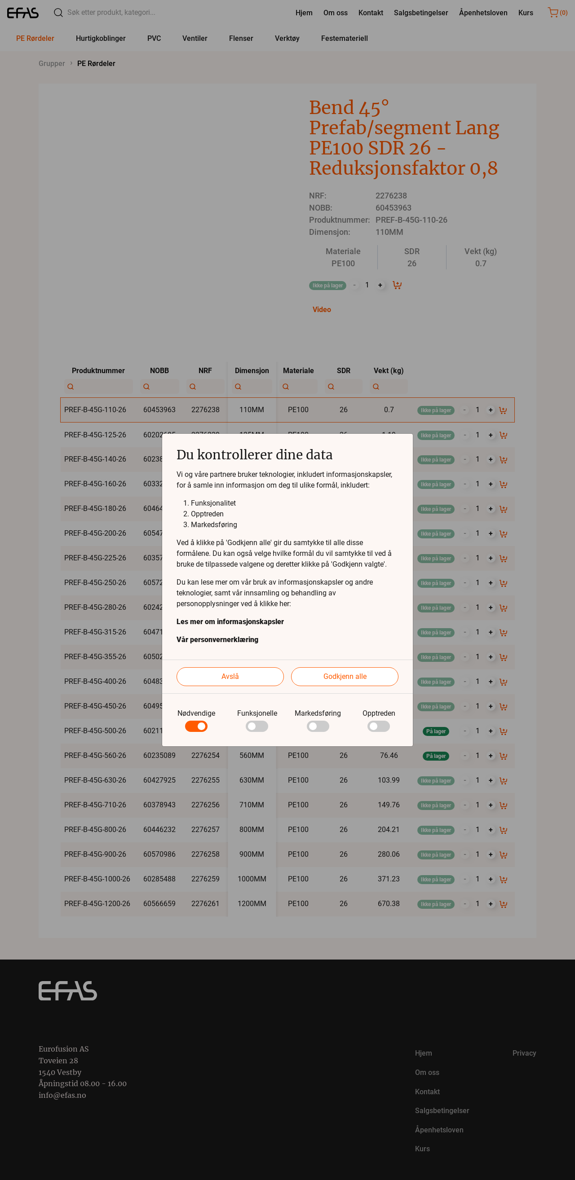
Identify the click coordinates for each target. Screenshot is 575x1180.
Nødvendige (196, 713)
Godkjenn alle (345, 676)
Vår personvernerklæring (217, 639)
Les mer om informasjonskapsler (230, 621)
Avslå (230, 676)
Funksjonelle (257, 713)
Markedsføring (318, 713)
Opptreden (379, 713)
